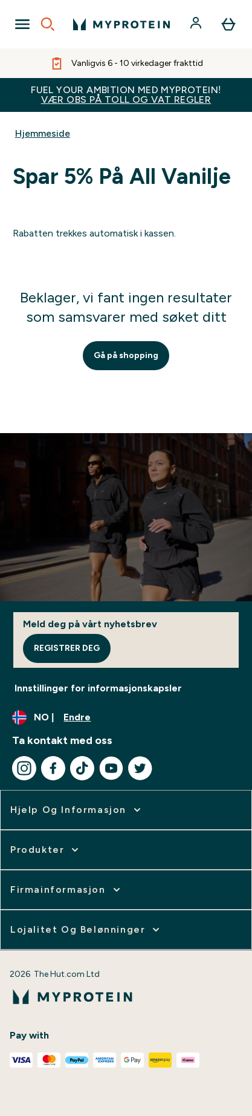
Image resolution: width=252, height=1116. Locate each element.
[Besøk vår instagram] (24, 768)
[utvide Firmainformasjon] (66, 889)
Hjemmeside (42, 133)
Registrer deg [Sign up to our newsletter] (67, 648)
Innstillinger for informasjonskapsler (98, 688)
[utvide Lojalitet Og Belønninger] (86, 929)
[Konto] (197, 24)
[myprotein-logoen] (121, 24)
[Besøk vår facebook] (53, 768)
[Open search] (47, 24)
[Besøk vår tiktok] (82, 768)
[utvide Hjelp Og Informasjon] (76, 810)
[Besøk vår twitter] (140, 768)
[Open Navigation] (22, 24)
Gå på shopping (126, 355)
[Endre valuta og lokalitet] (126, 717)
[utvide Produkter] (45, 850)
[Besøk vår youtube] (111, 768)
